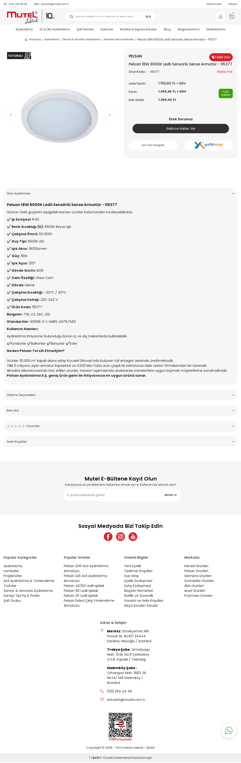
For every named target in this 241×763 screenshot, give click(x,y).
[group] (60, 110)
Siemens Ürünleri (198, 576)
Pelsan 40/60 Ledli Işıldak (84, 586)
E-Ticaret (106, 758)
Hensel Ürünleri (196, 566)
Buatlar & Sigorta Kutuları (138, 29)
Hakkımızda (213, 4)
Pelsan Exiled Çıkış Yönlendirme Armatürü (89, 604)
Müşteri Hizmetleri (138, 591)
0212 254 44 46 (15, 4)
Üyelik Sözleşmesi (138, 581)
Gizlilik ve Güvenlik (138, 596)
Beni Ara (120, 410)
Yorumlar (120, 426)
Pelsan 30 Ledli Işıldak (81, 596)
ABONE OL (170, 495)
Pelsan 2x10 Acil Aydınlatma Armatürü (86, 569)
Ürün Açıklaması (120, 193)
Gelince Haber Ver (181, 128)
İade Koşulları (120, 442)
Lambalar (11, 571)
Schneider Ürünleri (199, 581)
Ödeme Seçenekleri (120, 395)
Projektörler (13, 576)
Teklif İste (221, 57)
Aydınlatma (24, 29)
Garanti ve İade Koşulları (143, 601)
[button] (60, 177)
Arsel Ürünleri (194, 591)
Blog (167, 29)
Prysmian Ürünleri (198, 596)
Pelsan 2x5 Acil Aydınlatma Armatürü (85, 579)
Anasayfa (32, 39)
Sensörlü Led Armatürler (119, 39)
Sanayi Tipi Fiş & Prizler (22, 596)
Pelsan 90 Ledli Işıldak (81, 591)
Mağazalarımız (189, 29)
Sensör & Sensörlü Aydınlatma (81, 39)
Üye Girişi (131, 576)
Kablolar (107, 29)
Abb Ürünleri (194, 586)
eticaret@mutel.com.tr (51, 4)
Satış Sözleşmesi (137, 586)
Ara (148, 16)
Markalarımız (216, 29)
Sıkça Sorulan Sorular (141, 606)
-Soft (94, 758)
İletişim (233, 4)
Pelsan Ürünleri (196, 571)
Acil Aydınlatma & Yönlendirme (29, 581)
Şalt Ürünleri (85, 29)
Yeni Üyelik (132, 566)
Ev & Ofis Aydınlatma (55, 29)
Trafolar (10, 586)
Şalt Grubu (12, 601)
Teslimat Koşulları (138, 571)
